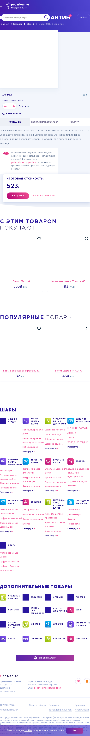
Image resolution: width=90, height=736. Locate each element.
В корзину (18, 196)
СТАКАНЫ (58, 597)
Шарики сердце (53, 434)
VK (78, 681)
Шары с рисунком (54, 444)
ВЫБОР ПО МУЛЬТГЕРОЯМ (82, 421)
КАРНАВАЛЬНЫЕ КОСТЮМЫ (82, 624)
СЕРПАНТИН (59, 639)
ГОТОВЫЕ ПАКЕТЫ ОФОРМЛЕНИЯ (14, 462)
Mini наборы (6, 470)
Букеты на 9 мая (53, 477)
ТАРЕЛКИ (80, 597)
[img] (1, 6)
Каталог (17, 24)
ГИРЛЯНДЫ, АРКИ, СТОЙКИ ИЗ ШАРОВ (59, 504)
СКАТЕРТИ (13, 610)
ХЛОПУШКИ (81, 639)
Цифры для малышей (11, 518)
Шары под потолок (55, 430)
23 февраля (73, 509)
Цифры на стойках (9, 561)
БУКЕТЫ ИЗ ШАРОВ (58, 461)
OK (87, 681)
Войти (83, 17)
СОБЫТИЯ (36, 502)
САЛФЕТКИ (36, 597)
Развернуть (28, 451)
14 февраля (73, 524)
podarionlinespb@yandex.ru (24, 162)
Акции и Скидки (12, 421)
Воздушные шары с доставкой (59, 421)
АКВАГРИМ (36, 624)
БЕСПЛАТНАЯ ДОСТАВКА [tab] (44, 122)
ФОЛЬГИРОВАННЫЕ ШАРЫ (14, 502)
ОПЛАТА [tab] (74, 122)
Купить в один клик (44, 195)
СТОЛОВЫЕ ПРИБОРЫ (14, 597)
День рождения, (31, 509)
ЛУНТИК (71, 433)
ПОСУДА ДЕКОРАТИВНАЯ (59, 610)
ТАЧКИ (70, 437)
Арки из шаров (53, 531)
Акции (42, 705)
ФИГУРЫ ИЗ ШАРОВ (36, 461)
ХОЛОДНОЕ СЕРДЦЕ (77, 442)
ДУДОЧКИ (58, 624)
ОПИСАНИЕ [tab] (15, 122)
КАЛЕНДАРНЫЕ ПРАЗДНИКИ (82, 502)
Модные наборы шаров (35, 421)
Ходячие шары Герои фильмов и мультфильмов (78, 473)
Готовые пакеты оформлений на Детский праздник (9, 479)
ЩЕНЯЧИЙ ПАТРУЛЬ (77, 428)
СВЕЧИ (79, 610)
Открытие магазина (33, 519)
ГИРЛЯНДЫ (36, 639)
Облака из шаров (54, 439)
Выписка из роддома (33, 514)
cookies (28, 730)
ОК (74, 730)
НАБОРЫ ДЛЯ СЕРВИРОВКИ (37, 610)
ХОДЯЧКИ (80, 461)
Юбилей (26, 524)
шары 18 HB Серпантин (51, 24)
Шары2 (30, 24)
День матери (74, 514)
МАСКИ (11, 639)
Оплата (33, 705)
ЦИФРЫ (12, 545)
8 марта (71, 519)
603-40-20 (10, 676)
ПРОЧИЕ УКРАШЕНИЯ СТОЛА (14, 624)
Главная (4, 24)
